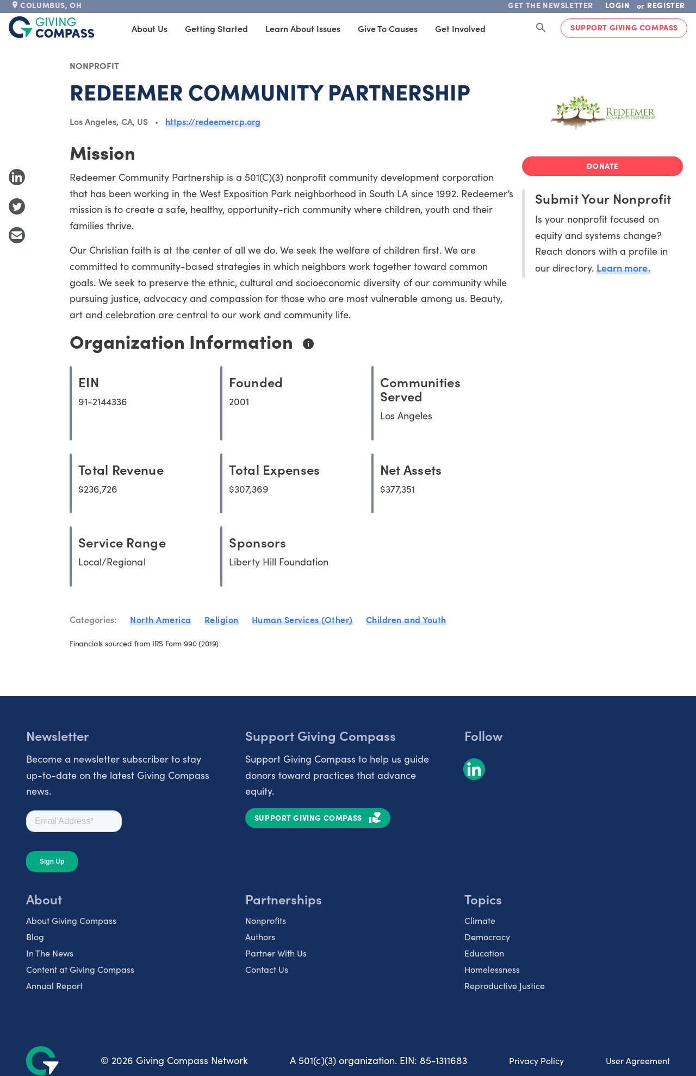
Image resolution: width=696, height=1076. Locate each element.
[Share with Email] (17, 235)
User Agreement (638, 1060)
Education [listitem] (484, 953)
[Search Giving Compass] (541, 28)
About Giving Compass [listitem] (71, 920)
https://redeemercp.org (212, 121)
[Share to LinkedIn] (17, 177)
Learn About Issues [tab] (283, 28)
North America (160, 619)
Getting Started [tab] (197, 28)
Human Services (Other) (302, 619)
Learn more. (623, 267)
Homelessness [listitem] (492, 969)
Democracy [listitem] (487, 936)
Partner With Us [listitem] (276, 953)
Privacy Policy (536, 1060)
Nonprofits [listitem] (265, 920)
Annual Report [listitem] (54, 985)
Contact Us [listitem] (266, 969)
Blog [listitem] (35, 936)
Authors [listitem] (260, 936)
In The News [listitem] (49, 953)
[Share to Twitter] (17, 206)
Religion (221, 619)
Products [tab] (501, 28)
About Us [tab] (130, 28)
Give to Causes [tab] (369, 28)
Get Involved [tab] (441, 28)
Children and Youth (406, 619)
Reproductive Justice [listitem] (504, 985)
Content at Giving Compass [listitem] (80, 969)
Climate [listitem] (479, 920)
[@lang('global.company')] (52, 27)
